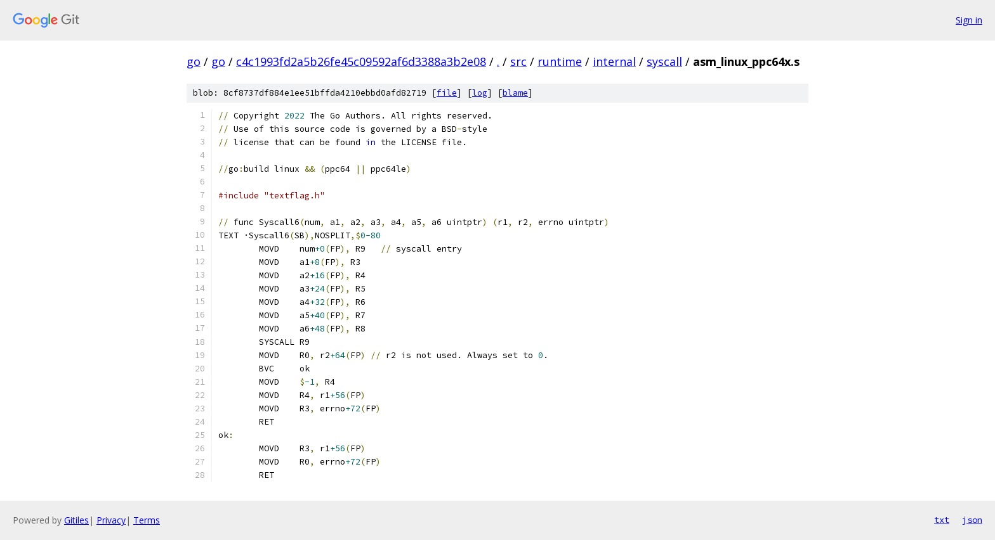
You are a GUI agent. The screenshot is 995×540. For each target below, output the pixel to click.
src (518, 61)
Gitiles (76, 520)
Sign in (969, 20)
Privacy (111, 520)
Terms (146, 520)
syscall (664, 61)
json (972, 519)
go (194, 61)
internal (614, 61)
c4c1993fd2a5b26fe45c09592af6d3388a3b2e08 (361, 61)
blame (515, 92)
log (479, 92)
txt (941, 519)
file (447, 92)
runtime (559, 61)
